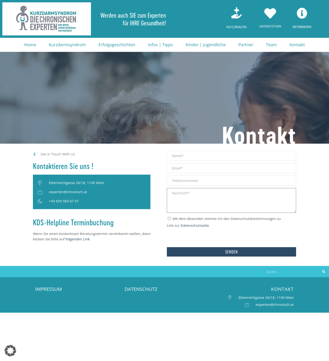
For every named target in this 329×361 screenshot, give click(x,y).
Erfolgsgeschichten (116, 44)
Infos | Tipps (160, 44)
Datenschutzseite (195, 225)
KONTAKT (282, 289)
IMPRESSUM (48, 289)
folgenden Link (78, 239)
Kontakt (297, 44)
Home (30, 44)
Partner (245, 44)
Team (271, 44)
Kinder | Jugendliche (206, 44)
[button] (10, 350)
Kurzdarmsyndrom (67, 44)
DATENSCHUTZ (141, 289)
